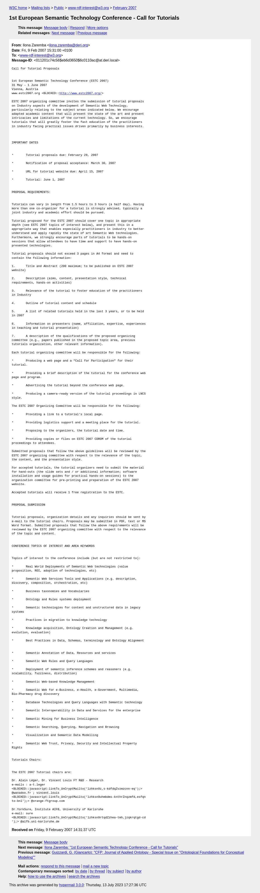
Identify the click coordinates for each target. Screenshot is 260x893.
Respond (77, 28)
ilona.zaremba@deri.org (68, 45)
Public (59, 8)
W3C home (18, 8)
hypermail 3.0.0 (71, 885)
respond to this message (60, 866)
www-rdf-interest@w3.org (88, 8)
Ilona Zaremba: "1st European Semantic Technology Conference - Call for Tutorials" (111, 847)
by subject (116, 871)
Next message (63, 33)
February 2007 (124, 8)
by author (134, 871)
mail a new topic (96, 866)
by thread (97, 871)
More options (97, 28)
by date (81, 871)
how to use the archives (47, 876)
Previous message (92, 33)
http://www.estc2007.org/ (80, 93)
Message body (56, 28)
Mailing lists (40, 8)
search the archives (84, 876)
